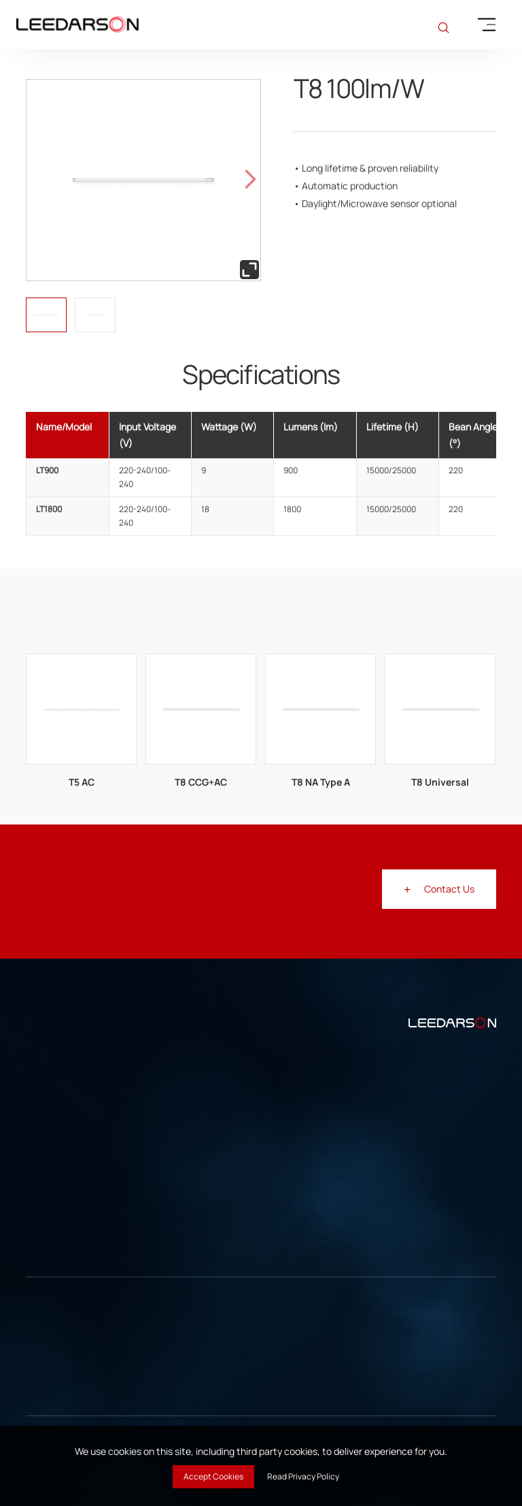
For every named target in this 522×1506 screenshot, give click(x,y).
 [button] (250, 179)
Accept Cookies (213, 1476)
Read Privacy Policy (303, 1476)
